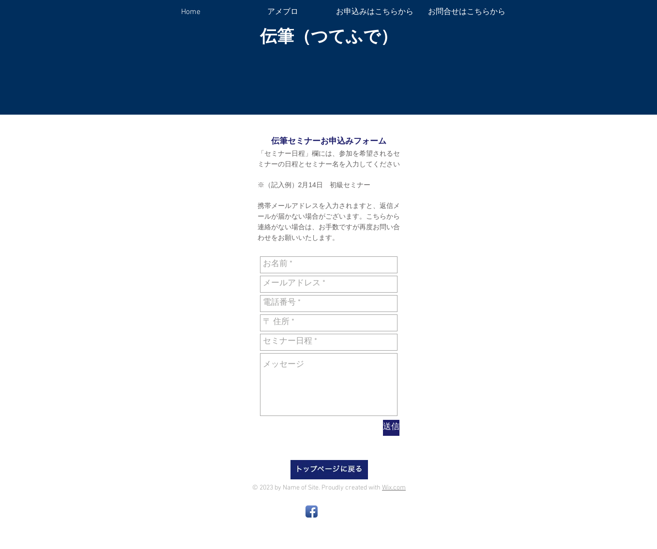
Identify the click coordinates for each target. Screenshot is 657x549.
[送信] (391, 428)
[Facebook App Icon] (312, 511)
